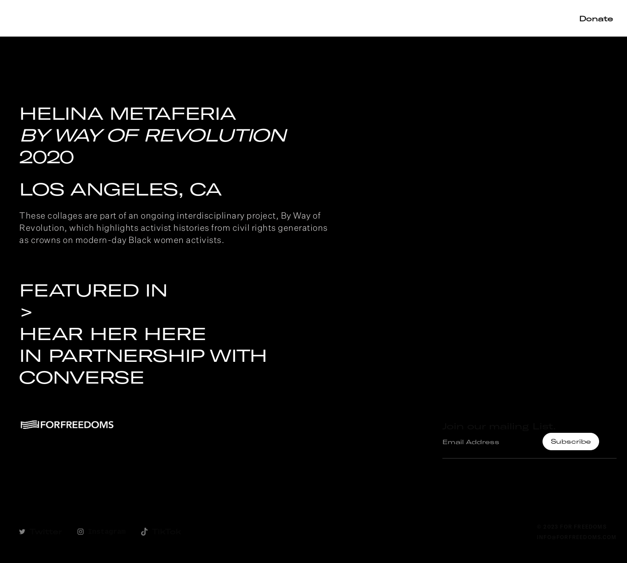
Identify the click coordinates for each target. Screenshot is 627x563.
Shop (464, 18)
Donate (596, 18)
